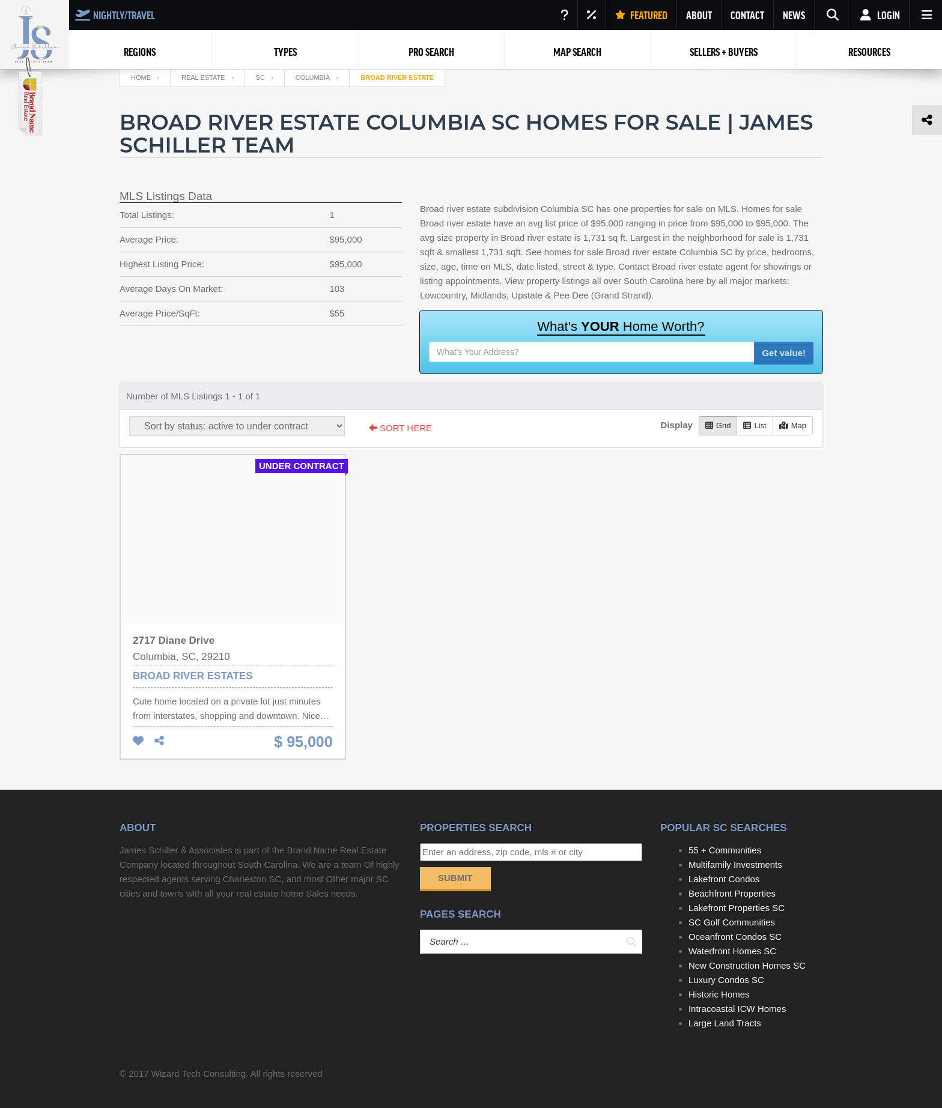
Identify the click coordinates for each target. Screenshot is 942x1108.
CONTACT (747, 15)
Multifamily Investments (735, 864)
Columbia (313, 77)
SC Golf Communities (731, 922)
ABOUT (699, 15)
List (754, 425)
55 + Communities (724, 850)
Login (878, 15)
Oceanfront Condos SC (735, 936)
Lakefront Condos (723, 879)
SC (260, 77)
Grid (718, 425)
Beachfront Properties (732, 893)
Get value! (784, 353)
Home (141, 77)
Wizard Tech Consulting (198, 1073)
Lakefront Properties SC (736, 908)
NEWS (794, 15)
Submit (455, 878)
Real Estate (203, 77)
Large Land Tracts (724, 1023)
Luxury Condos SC (726, 980)
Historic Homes (719, 994)
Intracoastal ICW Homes (737, 1009)
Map (792, 425)
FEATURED (641, 15)
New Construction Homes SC (747, 965)
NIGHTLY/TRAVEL (115, 15)
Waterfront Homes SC (732, 951)
